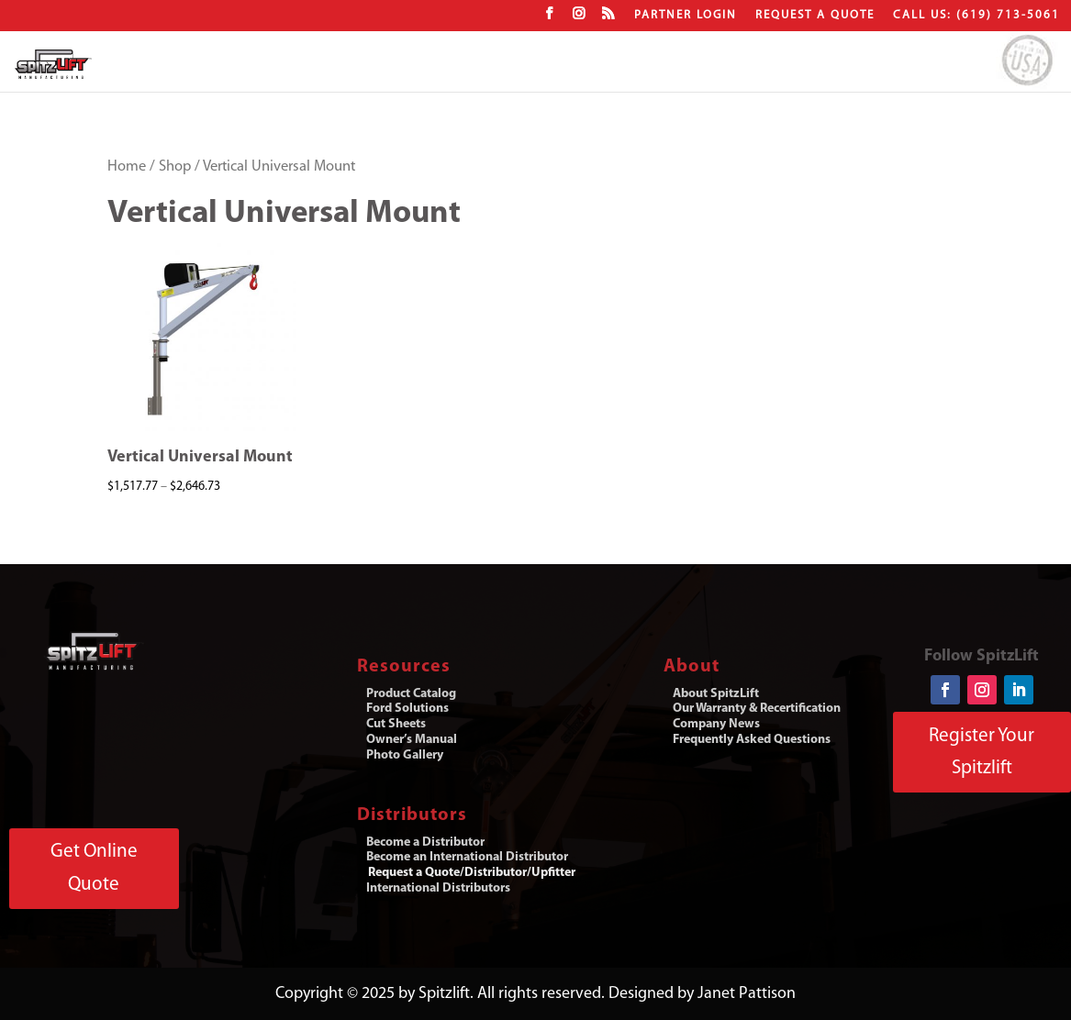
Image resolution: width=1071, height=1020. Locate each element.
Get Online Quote (94, 868)
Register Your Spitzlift (981, 752)
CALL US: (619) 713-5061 (976, 15)
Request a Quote (815, 15)
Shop (175, 167)
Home (126, 167)
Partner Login (685, 15)
